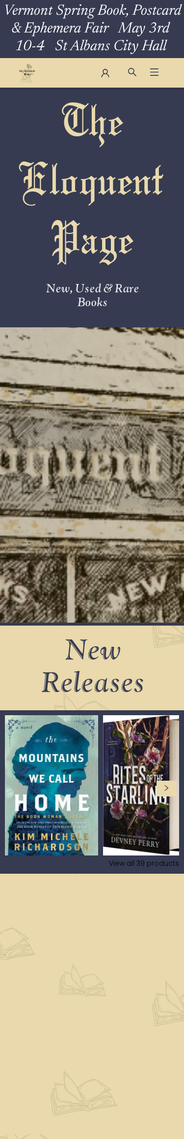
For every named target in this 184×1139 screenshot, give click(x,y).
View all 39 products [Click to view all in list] (144, 863)
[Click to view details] (51, 785)
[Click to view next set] (166, 788)
